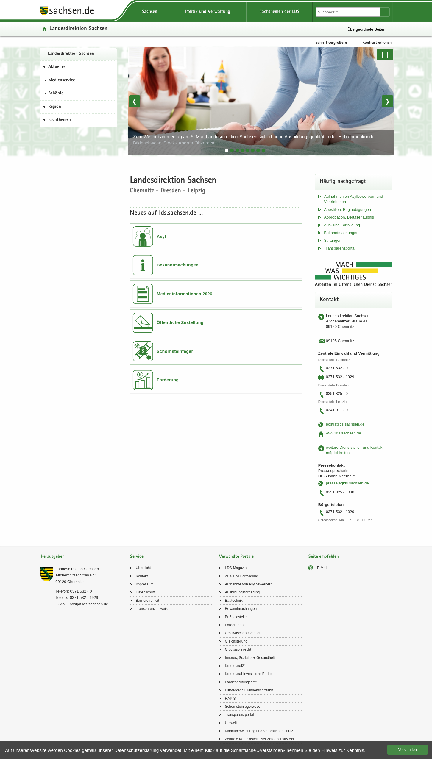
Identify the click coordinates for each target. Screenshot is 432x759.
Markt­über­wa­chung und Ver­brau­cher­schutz (259, 731)
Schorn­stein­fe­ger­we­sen (243, 707)
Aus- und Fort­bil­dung (342, 225)
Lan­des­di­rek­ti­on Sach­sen (71, 54)
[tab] (226, 150)
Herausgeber (52, 556)
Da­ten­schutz (146, 592)
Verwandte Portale (236, 556)
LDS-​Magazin (236, 568)
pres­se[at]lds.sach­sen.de (347, 483)
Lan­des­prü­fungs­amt (240, 682)
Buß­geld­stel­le (236, 617)
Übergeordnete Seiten (366, 29)
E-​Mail (322, 568)
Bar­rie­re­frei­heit (147, 601)
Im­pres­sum (144, 584)
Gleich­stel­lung (236, 641)
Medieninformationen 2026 (185, 294)
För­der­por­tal (234, 625)
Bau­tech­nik (233, 601)
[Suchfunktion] (348, 12)
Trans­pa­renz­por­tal (339, 248)
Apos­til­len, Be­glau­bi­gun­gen (347, 209)
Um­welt (231, 723)
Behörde (55, 93)
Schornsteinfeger (175, 351)
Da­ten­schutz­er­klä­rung (136, 750)
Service (137, 556)
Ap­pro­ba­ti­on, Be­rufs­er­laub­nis (349, 217)
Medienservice (61, 80)
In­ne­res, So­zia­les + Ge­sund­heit (250, 658)
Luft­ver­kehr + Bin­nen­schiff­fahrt (249, 690)
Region (54, 107)
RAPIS (230, 698)
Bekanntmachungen (178, 265)
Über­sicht (143, 568)
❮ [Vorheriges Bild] (134, 101)
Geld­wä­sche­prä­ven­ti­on (243, 633)
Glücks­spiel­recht (238, 649)
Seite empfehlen (323, 556)
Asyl (161, 236)
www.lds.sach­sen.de (343, 433)
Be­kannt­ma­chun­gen (341, 232)
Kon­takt (142, 576)
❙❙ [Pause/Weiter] (385, 54)
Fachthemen (59, 120)
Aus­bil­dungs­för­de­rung (242, 592)
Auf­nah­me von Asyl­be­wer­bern (248, 584)
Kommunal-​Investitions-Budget (249, 674)
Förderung (168, 380)
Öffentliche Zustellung (180, 322)
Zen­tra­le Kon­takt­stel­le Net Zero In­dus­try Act (259, 739)
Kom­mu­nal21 (235, 666)
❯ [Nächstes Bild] (387, 101)
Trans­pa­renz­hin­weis (152, 609)
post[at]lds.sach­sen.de (345, 424)
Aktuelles (56, 67)
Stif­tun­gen (332, 240)
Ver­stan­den (407, 750)
